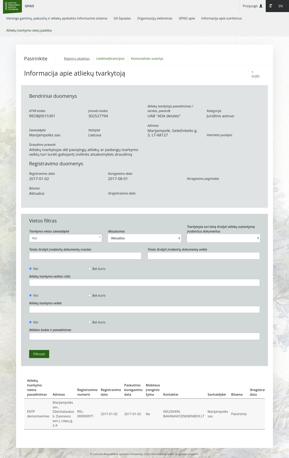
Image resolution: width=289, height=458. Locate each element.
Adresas (153, 125)
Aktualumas (116, 231)
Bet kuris (97, 269)
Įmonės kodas (98, 111)
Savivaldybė (37, 130)
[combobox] (65, 238)
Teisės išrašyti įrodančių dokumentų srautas (60, 249)
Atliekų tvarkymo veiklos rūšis (49, 276)
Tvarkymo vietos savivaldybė (49, 231)
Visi (33, 269)
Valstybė (94, 130)
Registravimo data (42, 173)
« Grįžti (255, 73)
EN (281, 6)
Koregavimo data (120, 173)
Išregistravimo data (121, 193)
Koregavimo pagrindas (203, 178)
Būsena (34, 188)
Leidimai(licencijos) (110, 58)
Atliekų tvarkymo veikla (45, 303)
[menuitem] (57, 18)
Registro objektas (77, 58)
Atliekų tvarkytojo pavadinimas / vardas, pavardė (170, 108)
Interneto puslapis (219, 135)
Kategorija (214, 111)
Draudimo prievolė (42, 144)
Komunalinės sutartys (147, 58)
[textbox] (31, 255)
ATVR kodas (37, 111)
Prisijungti (253, 6)
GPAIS (29, 6)
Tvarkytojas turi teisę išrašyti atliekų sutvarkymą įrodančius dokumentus (221, 229)
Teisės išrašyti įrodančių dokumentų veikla (177, 249)
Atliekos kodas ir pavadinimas (50, 330)
